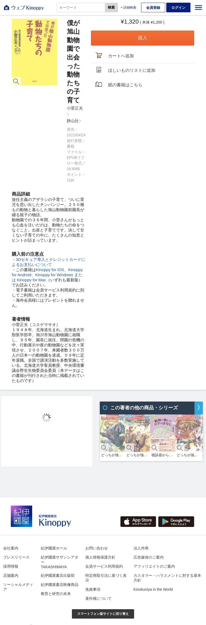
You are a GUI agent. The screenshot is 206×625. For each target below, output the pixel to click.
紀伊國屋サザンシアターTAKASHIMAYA (59, 562)
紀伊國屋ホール (54, 548)
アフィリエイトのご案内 (154, 566)
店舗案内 (10, 575)
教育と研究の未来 (56, 594)
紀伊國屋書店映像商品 (59, 584)
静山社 (73, 120)
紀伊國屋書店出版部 (58, 575)
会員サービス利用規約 (104, 566)
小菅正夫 (75, 108)
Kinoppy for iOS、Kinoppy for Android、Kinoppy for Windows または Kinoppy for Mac (47, 274)
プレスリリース (16, 557)
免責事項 (92, 589)
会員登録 (153, 8)
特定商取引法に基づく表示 (106, 577)
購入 (142, 37)
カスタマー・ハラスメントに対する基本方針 (167, 577)
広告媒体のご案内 (149, 557)
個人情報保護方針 (100, 557)
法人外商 (141, 548)
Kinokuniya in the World (153, 589)
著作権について (98, 598)
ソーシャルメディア (18, 587)
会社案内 (10, 548)
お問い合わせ (96, 548)
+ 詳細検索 (128, 7)
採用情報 (10, 566)
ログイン (178, 8)
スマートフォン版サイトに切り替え (103, 614)
